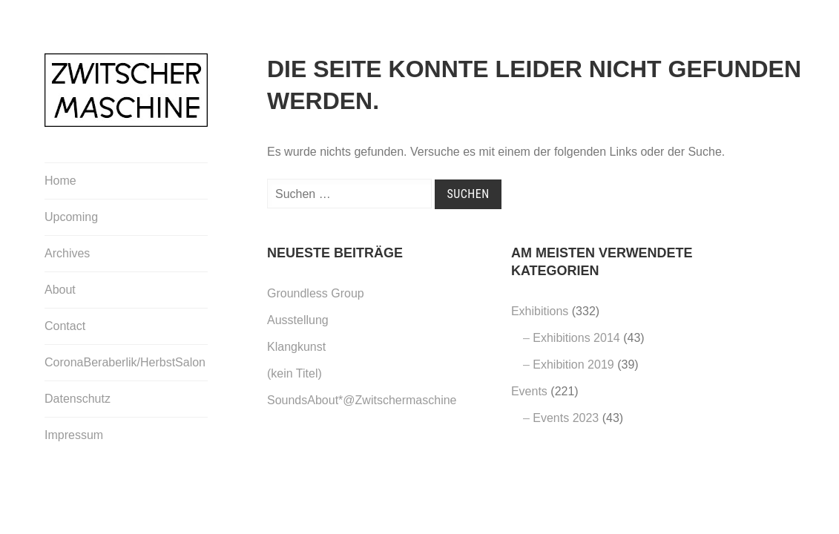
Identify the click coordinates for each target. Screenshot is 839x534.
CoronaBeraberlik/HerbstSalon (125, 362)
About (60, 289)
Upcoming (71, 217)
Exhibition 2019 (573, 364)
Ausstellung (298, 320)
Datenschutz (78, 398)
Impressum (74, 435)
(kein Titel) (294, 373)
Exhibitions (539, 311)
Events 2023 (566, 418)
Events (529, 391)
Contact (65, 326)
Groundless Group (315, 293)
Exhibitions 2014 (576, 338)
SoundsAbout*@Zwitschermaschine (361, 400)
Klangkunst (296, 346)
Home (60, 180)
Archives (67, 253)
